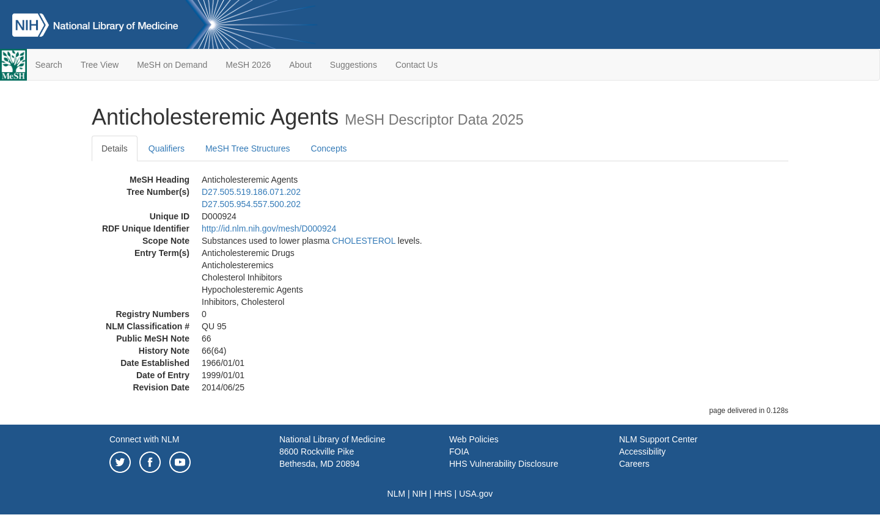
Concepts (328, 148)
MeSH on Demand (172, 65)
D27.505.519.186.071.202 (251, 192)
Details (114, 148)
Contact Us (416, 65)
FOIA (459, 451)
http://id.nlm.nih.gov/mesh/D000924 (269, 228)
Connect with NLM (144, 439)
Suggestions (353, 65)
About (300, 65)
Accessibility (642, 451)
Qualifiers (166, 148)
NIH (420, 494)
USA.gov (476, 494)
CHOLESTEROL (363, 241)
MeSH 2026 (248, 65)
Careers (634, 464)
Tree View (100, 65)
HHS (443, 494)
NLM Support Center (658, 439)
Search (48, 65)
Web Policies (474, 439)
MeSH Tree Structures (247, 148)
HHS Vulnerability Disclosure (503, 464)
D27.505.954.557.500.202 (251, 204)
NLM (396, 494)
